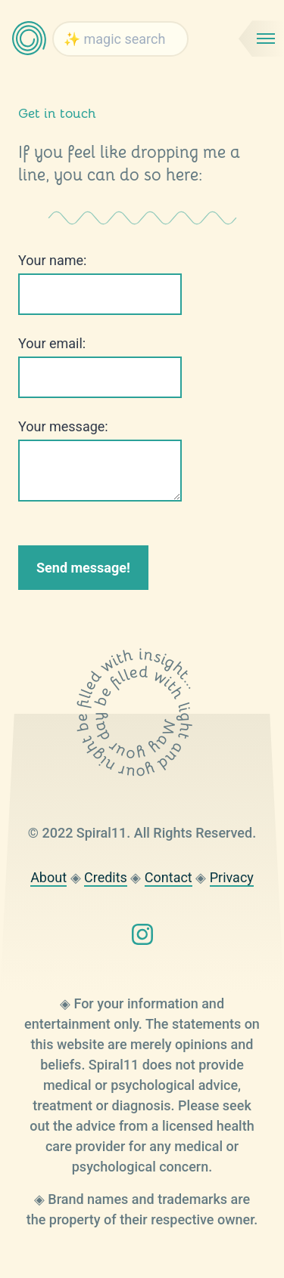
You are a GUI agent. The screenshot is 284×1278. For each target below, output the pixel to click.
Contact (168, 877)
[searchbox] (120, 39)
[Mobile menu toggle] (261, 38)
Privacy (232, 877)
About (48, 877)
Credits (105, 877)
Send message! (83, 568)
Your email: (52, 343)
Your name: (52, 260)
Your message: (63, 426)
